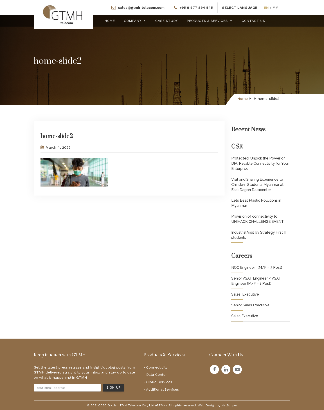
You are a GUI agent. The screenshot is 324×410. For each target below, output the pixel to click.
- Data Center (155, 374)
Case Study (166, 20)
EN (267, 7)
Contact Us (253, 20)
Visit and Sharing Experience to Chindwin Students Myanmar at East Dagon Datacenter (257, 184)
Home (109, 20)
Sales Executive (245, 294)
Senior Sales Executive (250, 305)
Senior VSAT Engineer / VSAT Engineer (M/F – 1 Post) (256, 281)
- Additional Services (161, 389)
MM (276, 7)
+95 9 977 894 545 (196, 7)
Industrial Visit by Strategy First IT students (259, 235)
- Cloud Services (158, 382)
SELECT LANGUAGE (240, 7)
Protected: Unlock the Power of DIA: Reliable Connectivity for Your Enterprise (260, 163)
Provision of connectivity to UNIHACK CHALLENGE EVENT (257, 219)
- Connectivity (155, 367)
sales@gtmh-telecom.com (140, 7)
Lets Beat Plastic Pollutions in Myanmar (256, 203)
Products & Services (210, 20)
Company (135, 20)
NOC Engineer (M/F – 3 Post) (256, 267)
